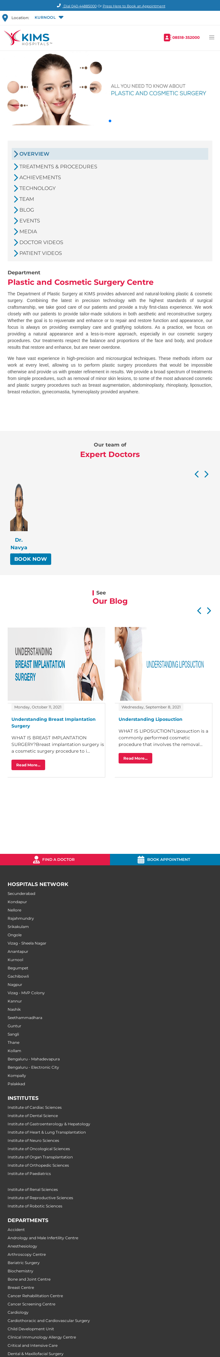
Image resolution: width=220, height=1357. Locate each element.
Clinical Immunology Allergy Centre (42, 1337)
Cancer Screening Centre (31, 1304)
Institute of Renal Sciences (33, 1189)
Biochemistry (20, 1271)
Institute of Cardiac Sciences (35, 1107)
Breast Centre (21, 1287)
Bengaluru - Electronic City (33, 1067)
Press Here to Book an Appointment (134, 6)
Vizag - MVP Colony (26, 992)
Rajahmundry (21, 918)
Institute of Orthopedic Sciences (38, 1165)
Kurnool (15, 959)
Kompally (17, 1075)
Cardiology (18, 1312)
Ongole (15, 934)
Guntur (14, 1025)
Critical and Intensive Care (33, 1345)
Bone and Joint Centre (29, 1279)
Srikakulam (18, 926)
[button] (48, 17)
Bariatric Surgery (24, 1262)
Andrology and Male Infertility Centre (43, 1237)
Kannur (15, 1001)
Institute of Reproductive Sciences (40, 1197)
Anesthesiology (22, 1246)
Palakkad (16, 1083)
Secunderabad (21, 893)
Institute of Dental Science (33, 1115)
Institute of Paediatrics (29, 1173)
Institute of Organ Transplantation (40, 1157)
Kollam (14, 1050)
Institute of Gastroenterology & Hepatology (49, 1123)
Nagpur (15, 984)
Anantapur (18, 951)
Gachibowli (18, 976)
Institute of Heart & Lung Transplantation (47, 1132)
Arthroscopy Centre (27, 1254)
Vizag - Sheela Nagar (27, 943)
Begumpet (18, 968)
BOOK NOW (30, 559)
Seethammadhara (25, 1017)
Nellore (14, 910)
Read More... (28, 765)
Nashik (14, 1009)
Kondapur (17, 901)
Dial (76, 6)
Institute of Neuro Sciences (33, 1140)
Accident (16, 1229)
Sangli (13, 1034)
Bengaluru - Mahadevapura (34, 1059)
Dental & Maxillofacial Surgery (36, 1353)
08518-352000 (186, 37)
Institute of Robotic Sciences (35, 1206)
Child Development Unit (31, 1328)
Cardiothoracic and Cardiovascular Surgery (49, 1320)
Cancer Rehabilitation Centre (35, 1295)
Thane (13, 1042)
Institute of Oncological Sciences (39, 1148)
